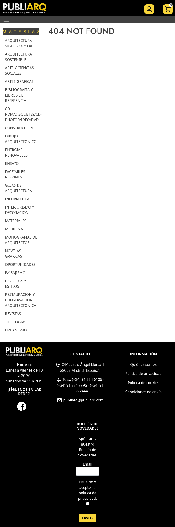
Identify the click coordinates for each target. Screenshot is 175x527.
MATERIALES (15, 220)
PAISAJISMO (15, 272)
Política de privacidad (143, 373)
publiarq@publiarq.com (80, 399)
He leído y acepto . (87, 490)
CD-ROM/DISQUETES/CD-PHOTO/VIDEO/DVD (23, 114)
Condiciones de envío (143, 391)
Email (87, 464)
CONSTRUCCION (19, 127)
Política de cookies (143, 382)
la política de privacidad (87, 493)
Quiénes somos (143, 364)
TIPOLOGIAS (15, 321)
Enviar (87, 518)
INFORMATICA (17, 198)
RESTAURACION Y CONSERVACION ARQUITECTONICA (20, 300)
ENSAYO (12, 163)
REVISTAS (13, 313)
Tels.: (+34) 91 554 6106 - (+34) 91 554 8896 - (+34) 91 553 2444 (80, 385)
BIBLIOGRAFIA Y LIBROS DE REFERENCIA (19, 95)
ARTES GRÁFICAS (19, 81)
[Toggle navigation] (6, 19)
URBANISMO (16, 330)
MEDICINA (14, 229)
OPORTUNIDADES (20, 264)
